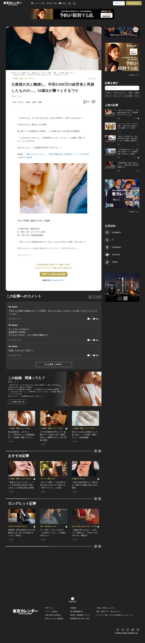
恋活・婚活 (52, 3)
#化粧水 (137, 93)
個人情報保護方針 (76, 611)
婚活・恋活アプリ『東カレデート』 (109, 611)
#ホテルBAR (128, 96)
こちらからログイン (57, 280)
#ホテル (108, 93)
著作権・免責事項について (79, 615)
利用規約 (73, 608)
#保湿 (130, 93)
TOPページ (49, 608)
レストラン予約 (38, 3)
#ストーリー (118, 96)
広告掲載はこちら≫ (134, 75)
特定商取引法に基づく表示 (79, 618)
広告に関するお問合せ (53, 615)
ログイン (119, 3)
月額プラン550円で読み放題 (53, 274)
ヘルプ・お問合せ (51, 611)
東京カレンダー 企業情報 (54, 618)
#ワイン (108, 96)
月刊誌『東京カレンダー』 (106, 608)
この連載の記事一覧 (17, 402)
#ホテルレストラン (120, 93)
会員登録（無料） (134, 3)
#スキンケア (139, 96)
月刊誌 (62, 3)
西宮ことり (16, 96)
